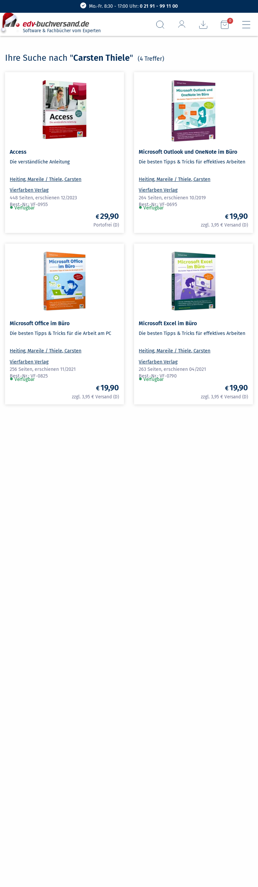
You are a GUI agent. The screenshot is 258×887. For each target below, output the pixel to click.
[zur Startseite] (50, 21)
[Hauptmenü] (246, 24)
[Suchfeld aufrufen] (160, 24)
